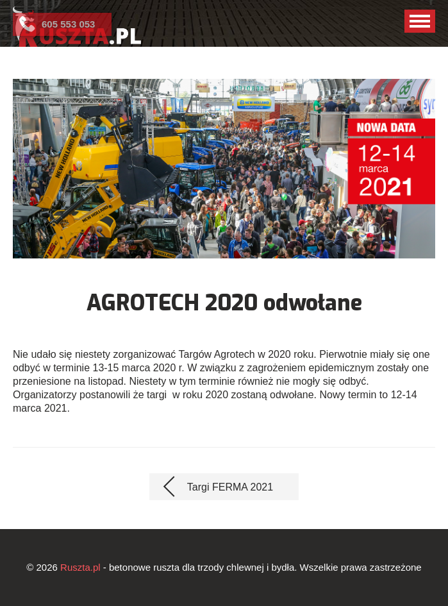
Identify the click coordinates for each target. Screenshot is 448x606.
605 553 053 (68, 24)
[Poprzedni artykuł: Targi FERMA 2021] (224, 486)
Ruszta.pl (80, 567)
